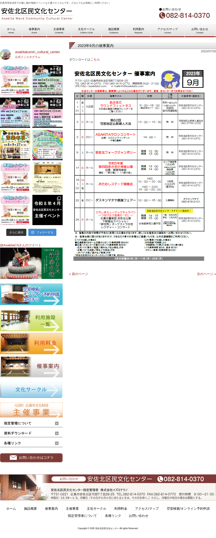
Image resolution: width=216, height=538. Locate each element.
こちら (95, 59)
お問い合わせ (138, 515)
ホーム (11, 508)
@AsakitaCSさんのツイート (20, 245)
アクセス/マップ (147, 508)
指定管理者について (82, 515)
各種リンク (113, 515)
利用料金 (120, 508)
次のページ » (206, 274)
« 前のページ (78, 274)
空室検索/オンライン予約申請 (188, 508)
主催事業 (72, 508)
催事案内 (51, 508)
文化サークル (96, 508)
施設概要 (30, 508)
